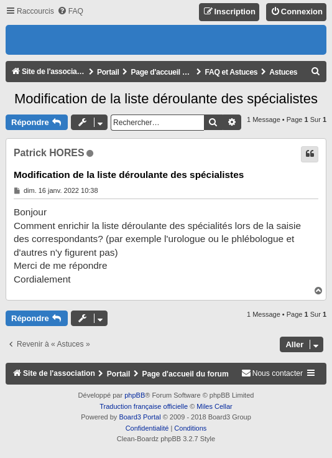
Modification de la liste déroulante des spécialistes (166, 98)
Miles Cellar (214, 406)
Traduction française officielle (143, 406)
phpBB (134, 395)
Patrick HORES (49, 152)
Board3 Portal (139, 417)
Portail (108, 72)
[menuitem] (70, 11)
